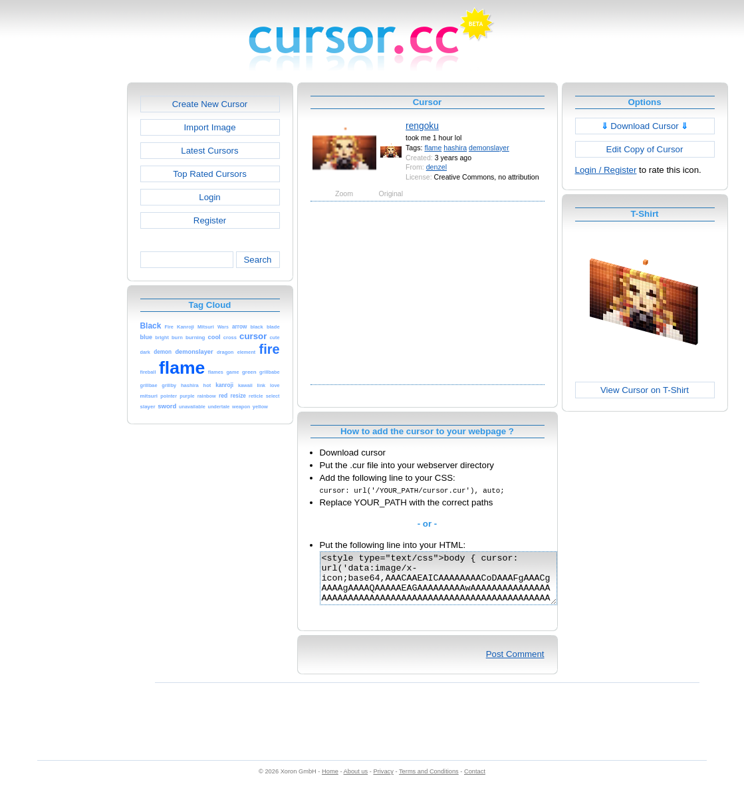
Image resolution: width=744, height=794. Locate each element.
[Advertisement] (70, 281)
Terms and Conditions (429, 781)
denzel (436, 167)
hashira (455, 148)
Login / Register (606, 170)
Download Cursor (645, 126)
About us (356, 781)
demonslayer (489, 148)
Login (209, 197)
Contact (474, 781)
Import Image (209, 127)
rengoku (422, 125)
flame (432, 148)
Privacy (383, 781)
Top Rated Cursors (210, 174)
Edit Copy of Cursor (644, 149)
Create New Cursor (210, 104)
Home (330, 781)
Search (257, 260)
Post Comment (515, 664)
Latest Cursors (209, 151)
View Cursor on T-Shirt (644, 390)
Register (209, 220)
